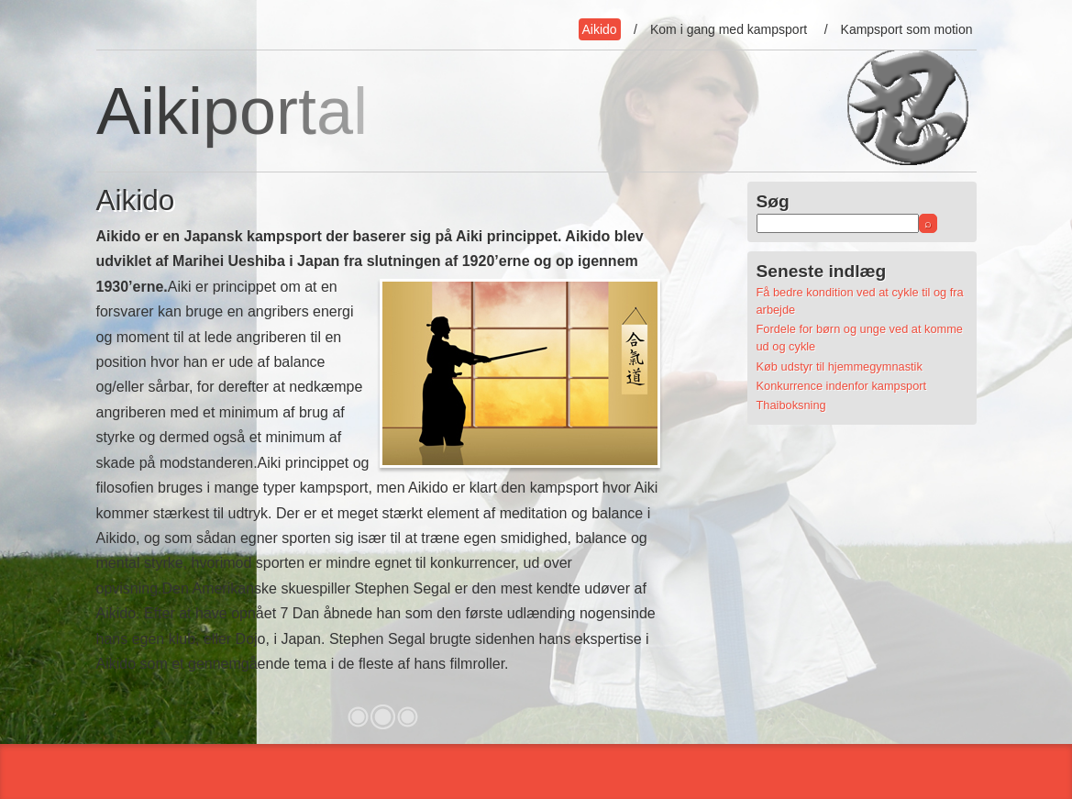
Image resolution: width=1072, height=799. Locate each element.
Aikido (599, 29)
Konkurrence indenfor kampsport (842, 386)
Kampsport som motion (907, 29)
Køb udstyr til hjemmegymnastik (840, 366)
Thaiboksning (791, 405)
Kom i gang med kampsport (728, 29)
